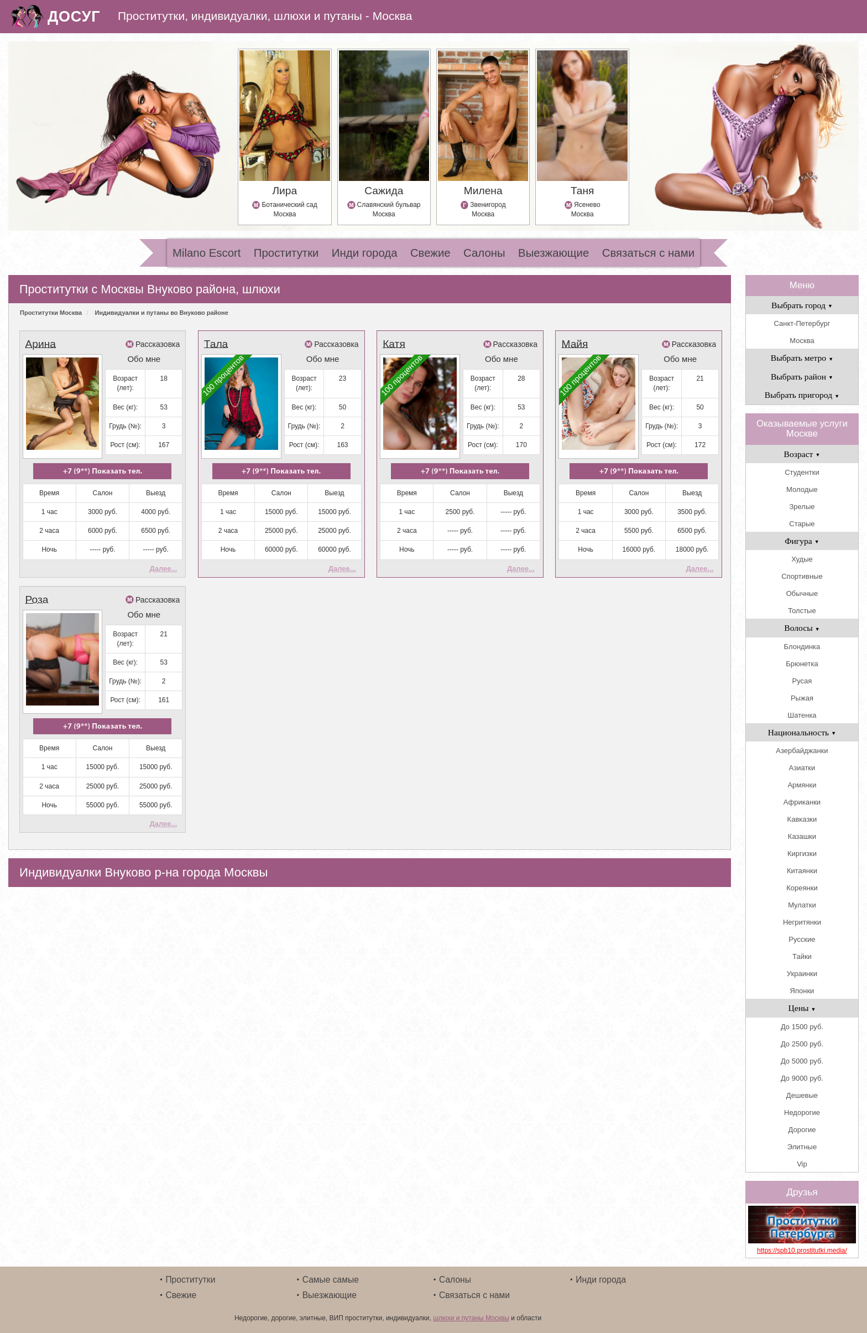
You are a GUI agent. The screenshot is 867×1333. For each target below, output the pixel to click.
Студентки (802, 472)
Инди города (365, 253)
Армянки (801, 785)
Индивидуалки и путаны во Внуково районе (161, 312)
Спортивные (801, 576)
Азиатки (802, 768)
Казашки (802, 836)
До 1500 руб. (802, 1027)
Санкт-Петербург (802, 323)
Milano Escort (207, 253)
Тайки (802, 956)
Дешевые (802, 1095)
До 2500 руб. (802, 1044)
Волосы (801, 627)
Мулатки (802, 905)
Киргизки (802, 853)
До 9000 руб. (802, 1078)
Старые (801, 524)
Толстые (802, 610)
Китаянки (802, 871)
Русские (801, 939)
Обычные (802, 593)
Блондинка (802, 646)
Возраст (802, 454)
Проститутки (286, 253)
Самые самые (330, 1279)
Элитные (802, 1147)
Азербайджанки (802, 750)
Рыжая (802, 698)
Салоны (484, 253)
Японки (802, 991)
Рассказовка (157, 344)
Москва (802, 340)
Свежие (430, 253)
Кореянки (801, 888)
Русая (802, 681)
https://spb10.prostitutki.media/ (802, 1250)
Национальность (802, 732)
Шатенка (801, 715)
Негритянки (802, 922)
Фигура (802, 541)
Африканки (802, 802)
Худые (802, 559)
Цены (802, 1008)
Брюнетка (802, 664)
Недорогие (802, 1112)
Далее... (163, 568)
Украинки (802, 973)
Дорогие (802, 1129)
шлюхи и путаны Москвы (471, 1318)
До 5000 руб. (802, 1061)
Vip (802, 1164)
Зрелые (801, 506)
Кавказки (802, 819)
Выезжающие (553, 253)
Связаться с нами (648, 253)
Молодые (802, 489)
